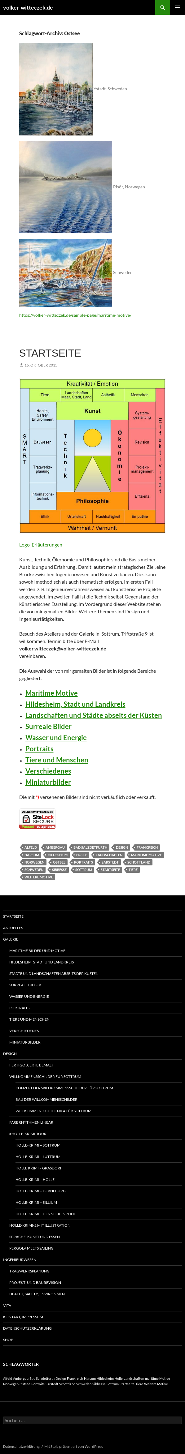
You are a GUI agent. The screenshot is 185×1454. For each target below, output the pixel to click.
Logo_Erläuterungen (40, 544)
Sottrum (83, 870)
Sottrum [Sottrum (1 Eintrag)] (113, 1384)
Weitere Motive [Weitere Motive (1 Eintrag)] (156, 1384)
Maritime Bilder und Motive (37, 950)
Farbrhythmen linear (31, 1122)
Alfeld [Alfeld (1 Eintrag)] (7, 1378)
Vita (7, 1305)
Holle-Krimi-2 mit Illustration (39, 1225)
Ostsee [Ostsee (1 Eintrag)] (25, 1384)
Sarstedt (110, 862)
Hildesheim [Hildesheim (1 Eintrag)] (105, 1378)
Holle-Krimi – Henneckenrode (45, 1214)
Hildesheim (58, 855)
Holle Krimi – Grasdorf (38, 1168)
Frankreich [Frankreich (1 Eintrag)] (75, 1378)
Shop (8, 1339)
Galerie (10, 939)
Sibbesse (59, 870)
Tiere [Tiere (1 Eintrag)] (139, 1384)
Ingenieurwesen (19, 1259)
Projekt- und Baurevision (35, 1282)
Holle (81, 855)
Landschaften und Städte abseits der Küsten (93, 715)
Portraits (39, 748)
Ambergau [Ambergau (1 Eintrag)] (21, 1378)
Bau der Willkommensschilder (46, 1099)
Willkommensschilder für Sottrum (45, 1076)
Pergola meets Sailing (31, 1248)
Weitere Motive (38, 877)
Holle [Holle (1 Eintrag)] (119, 1378)
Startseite (50, 353)
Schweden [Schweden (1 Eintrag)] (83, 1384)
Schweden (33, 870)
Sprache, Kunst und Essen (34, 1236)
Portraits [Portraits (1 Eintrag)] (38, 1384)
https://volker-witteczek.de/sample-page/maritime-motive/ (75, 315)
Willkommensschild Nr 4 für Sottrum (53, 1111)
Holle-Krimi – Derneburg (40, 1191)
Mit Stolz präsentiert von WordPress (73, 1446)
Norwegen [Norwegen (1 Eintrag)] (11, 1384)
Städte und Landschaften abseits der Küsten (54, 973)
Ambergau (55, 847)
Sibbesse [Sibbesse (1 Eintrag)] (99, 1384)
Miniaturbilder (48, 782)
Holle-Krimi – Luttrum (37, 1156)
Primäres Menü (177, 7)
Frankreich (147, 847)
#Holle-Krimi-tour (27, 1133)
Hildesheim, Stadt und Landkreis (75, 704)
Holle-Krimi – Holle (35, 1179)
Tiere (133, 870)
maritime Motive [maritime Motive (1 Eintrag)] (157, 1378)
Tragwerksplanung (29, 1271)
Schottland (138, 862)
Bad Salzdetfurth (90, 847)
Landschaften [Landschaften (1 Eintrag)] (134, 1378)
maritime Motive (146, 855)
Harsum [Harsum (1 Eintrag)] (90, 1378)
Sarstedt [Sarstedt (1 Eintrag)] (52, 1384)
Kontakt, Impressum (23, 1317)
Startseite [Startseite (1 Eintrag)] (127, 1384)
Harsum (31, 855)
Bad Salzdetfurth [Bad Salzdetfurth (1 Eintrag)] (42, 1378)
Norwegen (34, 862)
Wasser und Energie (56, 737)
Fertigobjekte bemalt (31, 1065)
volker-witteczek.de (28, 7)
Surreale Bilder (48, 726)
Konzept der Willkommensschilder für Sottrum (64, 1088)
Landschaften (109, 855)
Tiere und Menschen (56, 760)
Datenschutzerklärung (27, 1328)
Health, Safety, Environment (38, 1294)
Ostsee (59, 862)
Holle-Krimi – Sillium (36, 1202)
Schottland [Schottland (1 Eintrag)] (67, 1384)
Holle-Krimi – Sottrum (37, 1145)
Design (122, 847)
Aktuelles (13, 927)
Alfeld (30, 847)
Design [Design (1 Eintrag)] (60, 1378)
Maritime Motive (51, 693)
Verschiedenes (48, 771)
